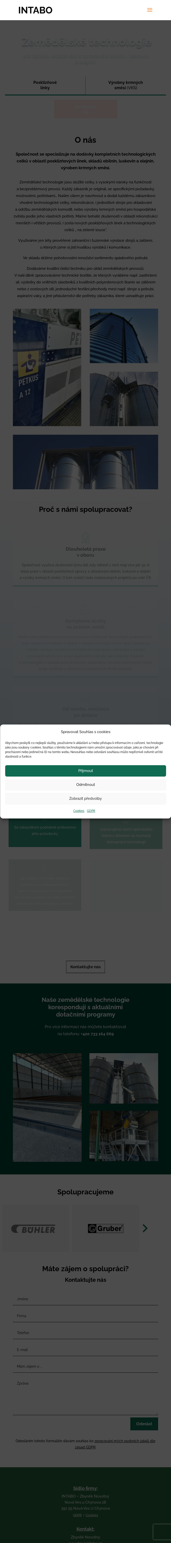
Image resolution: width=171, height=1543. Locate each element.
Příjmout (85, 771)
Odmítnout (85, 785)
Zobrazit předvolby (85, 799)
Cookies (78, 811)
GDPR (91, 811)
